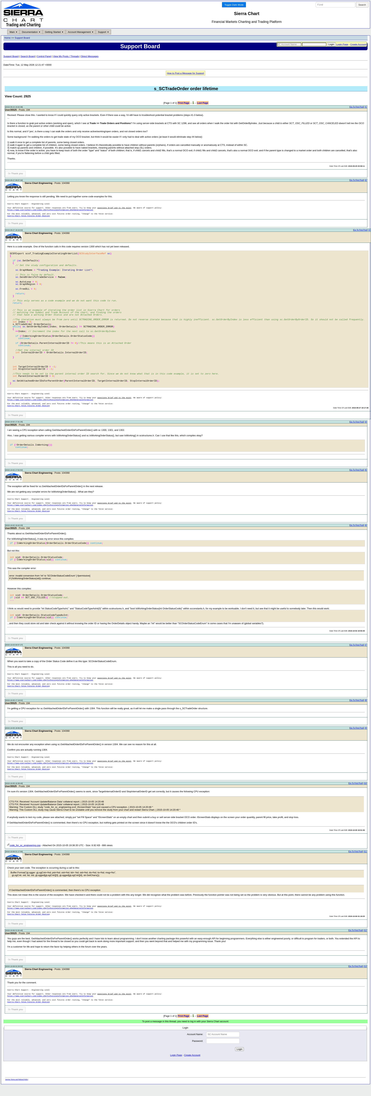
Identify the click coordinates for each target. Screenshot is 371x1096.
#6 (366, 525)
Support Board (22, 38)
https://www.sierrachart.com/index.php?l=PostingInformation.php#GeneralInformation (50, 210)
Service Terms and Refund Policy (16, 1079)
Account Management (79, 32)
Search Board (27, 56)
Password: (197, 1041)
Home (7, 38)
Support (102, 32)
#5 (366, 470)
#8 (366, 700)
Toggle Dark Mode (234, 4)
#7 (366, 645)
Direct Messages (90, 56)
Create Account (358, 44)
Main (12, 32)
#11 (365, 851)
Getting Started (53, 32)
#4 (366, 422)
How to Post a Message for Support (185, 73)
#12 (365, 930)
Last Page (202, 103)
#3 (369, 230)
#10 (365, 783)
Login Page (342, 44)
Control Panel (44, 56)
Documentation (30, 32)
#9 (366, 728)
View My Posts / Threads (66, 56)
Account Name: (195, 1034)
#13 (365, 966)
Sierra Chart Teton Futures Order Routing (28, 216)
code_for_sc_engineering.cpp (24, 845)
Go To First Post (356, 107)
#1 (366, 107)
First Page (183, 103)
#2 (366, 180)
